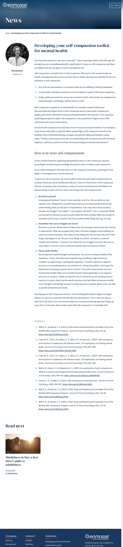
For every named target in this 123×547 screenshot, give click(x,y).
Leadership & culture (53, 545)
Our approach (11, 544)
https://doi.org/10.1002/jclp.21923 (53, 334)
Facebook (29, 544)
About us (9, 540)
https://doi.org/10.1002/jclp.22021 (77, 384)
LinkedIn (28, 540)
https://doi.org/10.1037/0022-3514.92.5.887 (57, 350)
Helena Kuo (17, 70)
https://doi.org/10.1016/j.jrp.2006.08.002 (81, 375)
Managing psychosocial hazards (57, 541)
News (8, 33)
